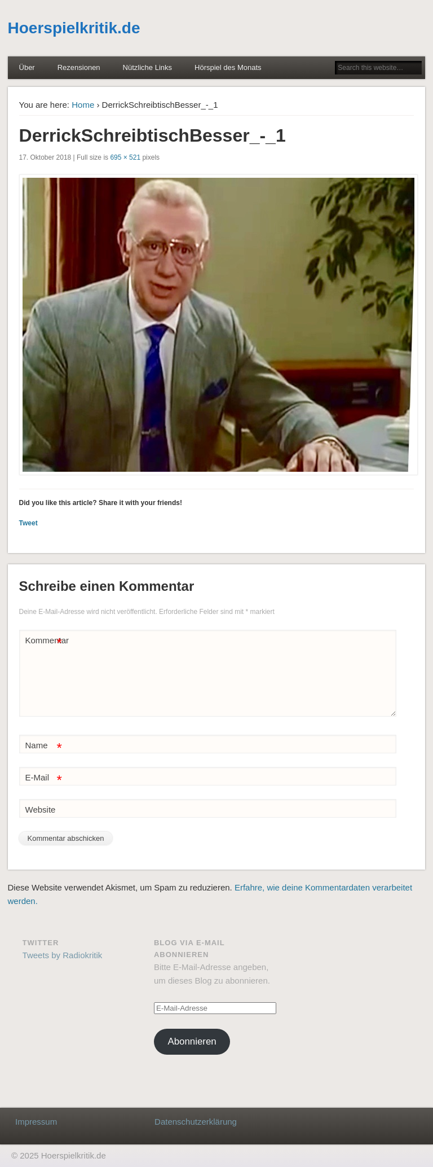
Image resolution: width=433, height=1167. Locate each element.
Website (40, 809)
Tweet (28, 523)
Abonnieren (191, 1041)
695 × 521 (125, 157)
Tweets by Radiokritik (63, 955)
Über (27, 67)
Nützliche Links (147, 67)
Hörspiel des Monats (228, 67)
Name (43, 746)
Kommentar (45, 641)
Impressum (36, 1121)
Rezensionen (79, 67)
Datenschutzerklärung (195, 1121)
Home (83, 104)
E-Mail (43, 778)
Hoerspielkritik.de (74, 28)
